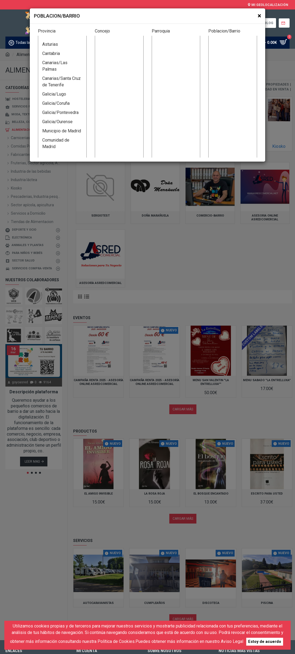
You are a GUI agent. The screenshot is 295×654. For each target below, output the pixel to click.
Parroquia (161, 31)
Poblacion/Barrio (224, 31)
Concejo (102, 31)
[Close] (259, 15)
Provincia (47, 31)
